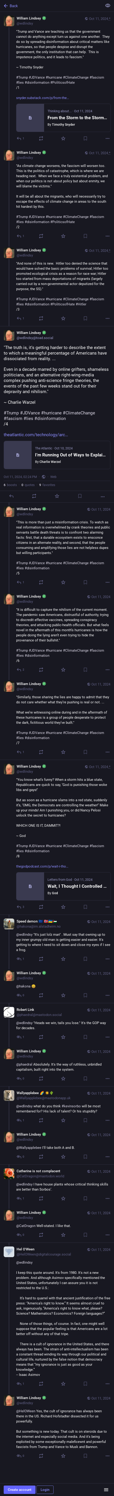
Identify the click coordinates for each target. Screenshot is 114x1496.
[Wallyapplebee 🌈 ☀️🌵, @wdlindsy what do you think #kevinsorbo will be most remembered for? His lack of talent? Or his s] (57, 1107)
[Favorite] (63, 138)
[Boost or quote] (41, 138)
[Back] (51, 6)
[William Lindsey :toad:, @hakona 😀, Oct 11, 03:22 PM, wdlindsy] (57, 985)
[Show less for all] (108, 5)
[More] (107, 138)
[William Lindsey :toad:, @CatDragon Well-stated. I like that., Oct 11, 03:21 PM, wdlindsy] (57, 1224)
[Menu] (106, 1489)
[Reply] (20, 138)
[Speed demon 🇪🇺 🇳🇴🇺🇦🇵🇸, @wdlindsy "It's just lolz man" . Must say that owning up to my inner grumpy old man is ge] (57, 941)
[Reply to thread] (20, 236)
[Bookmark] (85, 138)
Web (53, 477)
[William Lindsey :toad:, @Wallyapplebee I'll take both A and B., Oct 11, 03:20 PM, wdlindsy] (57, 1146)
